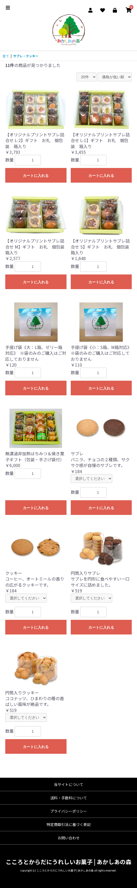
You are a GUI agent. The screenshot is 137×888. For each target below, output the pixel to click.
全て (6, 56)
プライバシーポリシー (68, 811)
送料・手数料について (68, 797)
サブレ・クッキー (25, 56)
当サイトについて (68, 784)
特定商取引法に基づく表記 (69, 824)
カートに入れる (36, 175)
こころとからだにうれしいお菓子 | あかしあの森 (68, 861)
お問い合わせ (69, 837)
